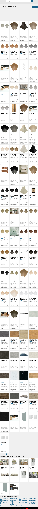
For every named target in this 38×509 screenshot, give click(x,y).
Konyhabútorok (4, 467)
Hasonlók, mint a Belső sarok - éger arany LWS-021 (32, 245)
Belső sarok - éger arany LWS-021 (32, 237)
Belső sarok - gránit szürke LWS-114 (14, 134)
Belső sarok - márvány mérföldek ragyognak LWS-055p (4, 299)
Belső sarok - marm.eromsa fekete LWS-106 (4, 135)
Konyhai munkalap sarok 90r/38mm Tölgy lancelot (33, 340)
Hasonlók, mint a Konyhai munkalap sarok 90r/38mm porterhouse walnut (13, 349)
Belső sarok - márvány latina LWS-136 (32, 135)
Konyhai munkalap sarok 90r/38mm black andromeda (24, 382)
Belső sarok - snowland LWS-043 (4, 31)
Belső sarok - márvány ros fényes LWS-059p (13, 299)
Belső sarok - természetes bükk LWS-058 (13, 52)
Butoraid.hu (3, 1)
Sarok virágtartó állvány (23, 500)
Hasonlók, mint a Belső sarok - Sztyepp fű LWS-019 (4, 245)
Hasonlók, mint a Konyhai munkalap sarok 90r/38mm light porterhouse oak (33, 390)
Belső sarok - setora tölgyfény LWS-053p (14, 155)
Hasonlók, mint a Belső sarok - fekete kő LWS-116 (13, 184)
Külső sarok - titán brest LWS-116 (32, 155)
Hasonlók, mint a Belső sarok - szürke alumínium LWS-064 (4, 122)
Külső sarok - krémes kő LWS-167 (24, 196)
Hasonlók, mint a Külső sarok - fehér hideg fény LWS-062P (23, 307)
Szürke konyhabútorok (23, 93)
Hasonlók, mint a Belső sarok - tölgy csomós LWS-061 (13, 81)
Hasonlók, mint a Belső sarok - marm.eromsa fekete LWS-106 (4, 143)
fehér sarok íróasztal (31, 422)
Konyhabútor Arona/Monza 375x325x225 (12, 503)
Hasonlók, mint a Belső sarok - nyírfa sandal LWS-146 (13, 40)
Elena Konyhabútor (32, 195)
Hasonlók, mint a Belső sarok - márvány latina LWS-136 (32, 143)
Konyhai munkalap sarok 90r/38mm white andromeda (14, 382)
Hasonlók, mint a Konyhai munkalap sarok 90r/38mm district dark (4, 370)
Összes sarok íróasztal (3, 451)
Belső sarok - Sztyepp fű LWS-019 (4, 237)
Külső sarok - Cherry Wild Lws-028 (14, 258)
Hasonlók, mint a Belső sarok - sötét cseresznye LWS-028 (32, 266)
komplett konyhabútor (3, 175)
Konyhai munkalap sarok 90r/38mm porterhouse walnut (14, 340)
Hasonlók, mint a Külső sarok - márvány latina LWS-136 (23, 143)
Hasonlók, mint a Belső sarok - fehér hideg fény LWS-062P (32, 307)
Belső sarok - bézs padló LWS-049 (4, 155)
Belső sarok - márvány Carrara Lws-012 (4, 217)
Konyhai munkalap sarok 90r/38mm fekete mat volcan (4, 423)
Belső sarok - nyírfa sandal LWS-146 (14, 31)
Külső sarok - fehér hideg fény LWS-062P (23, 299)
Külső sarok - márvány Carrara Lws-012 (13, 279)
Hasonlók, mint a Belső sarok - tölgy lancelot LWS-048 (32, 184)
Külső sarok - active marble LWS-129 (23, 155)
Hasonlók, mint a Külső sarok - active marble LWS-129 (23, 163)
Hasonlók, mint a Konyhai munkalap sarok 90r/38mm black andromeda (23, 390)
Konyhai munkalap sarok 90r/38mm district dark (4, 361)
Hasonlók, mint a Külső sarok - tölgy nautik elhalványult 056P (4, 204)
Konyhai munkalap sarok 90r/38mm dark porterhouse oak (4, 402)
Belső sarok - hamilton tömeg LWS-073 (23, 114)
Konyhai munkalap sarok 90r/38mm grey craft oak (33, 402)
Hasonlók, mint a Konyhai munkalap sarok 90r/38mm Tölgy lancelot (33, 349)
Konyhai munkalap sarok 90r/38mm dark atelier (4, 382)
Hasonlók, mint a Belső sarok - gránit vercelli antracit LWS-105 (13, 328)
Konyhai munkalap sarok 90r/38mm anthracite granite (4, 340)
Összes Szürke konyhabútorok (23, 101)
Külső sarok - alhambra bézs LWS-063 (32, 73)
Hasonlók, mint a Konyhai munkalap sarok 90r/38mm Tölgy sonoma (23, 349)
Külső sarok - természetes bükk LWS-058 (4, 52)
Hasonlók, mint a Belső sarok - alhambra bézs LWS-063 (13, 101)
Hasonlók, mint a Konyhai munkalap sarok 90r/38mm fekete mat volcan (4, 431)
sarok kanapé (22, 360)
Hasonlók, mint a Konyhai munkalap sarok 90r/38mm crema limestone (33, 370)
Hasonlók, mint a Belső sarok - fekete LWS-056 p (13, 204)
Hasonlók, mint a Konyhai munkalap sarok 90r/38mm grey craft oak (33, 411)
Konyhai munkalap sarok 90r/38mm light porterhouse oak (33, 382)
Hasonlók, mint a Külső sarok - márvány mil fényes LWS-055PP (33, 287)
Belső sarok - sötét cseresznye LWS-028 (32, 258)
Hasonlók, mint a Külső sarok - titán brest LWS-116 (32, 163)
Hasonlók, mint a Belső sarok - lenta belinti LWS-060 (32, 60)
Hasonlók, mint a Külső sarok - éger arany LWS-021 (23, 245)
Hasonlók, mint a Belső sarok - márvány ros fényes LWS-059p (13, 307)
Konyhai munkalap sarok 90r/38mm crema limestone (32, 361)
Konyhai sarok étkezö (13, 422)
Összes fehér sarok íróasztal (32, 430)
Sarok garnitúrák (4, 92)
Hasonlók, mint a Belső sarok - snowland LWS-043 (4, 40)
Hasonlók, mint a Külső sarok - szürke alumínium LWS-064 (32, 101)
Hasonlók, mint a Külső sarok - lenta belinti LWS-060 (23, 60)
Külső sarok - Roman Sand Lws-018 (23, 217)
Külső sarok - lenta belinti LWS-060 (23, 52)
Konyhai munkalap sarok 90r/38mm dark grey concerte (14, 402)
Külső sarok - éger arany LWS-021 (23, 237)
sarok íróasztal (4, 442)
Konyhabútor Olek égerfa (14, 498)
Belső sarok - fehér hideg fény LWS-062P (32, 299)
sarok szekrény (13, 113)
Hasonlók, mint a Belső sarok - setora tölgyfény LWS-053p (13, 163)
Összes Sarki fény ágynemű (13, 245)
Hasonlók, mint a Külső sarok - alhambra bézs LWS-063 (32, 81)
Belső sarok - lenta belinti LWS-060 (32, 52)
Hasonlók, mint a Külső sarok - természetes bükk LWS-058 (4, 60)
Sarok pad (3, 72)
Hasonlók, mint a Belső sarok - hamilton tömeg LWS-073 (23, 122)
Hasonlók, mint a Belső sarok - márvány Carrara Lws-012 (4, 225)
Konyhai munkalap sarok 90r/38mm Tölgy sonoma (23, 340)
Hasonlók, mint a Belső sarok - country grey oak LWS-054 (23, 287)
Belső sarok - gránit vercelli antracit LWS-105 (14, 320)
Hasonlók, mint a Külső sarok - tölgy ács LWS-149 (23, 40)
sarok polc (22, 72)
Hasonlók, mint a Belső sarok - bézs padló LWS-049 (4, 163)
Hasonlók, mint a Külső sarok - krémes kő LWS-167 (23, 204)
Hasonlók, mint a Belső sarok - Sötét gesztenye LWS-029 (4, 287)
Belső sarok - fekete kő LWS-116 (14, 175)
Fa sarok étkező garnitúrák (4, 319)
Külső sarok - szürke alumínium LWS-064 (33, 93)
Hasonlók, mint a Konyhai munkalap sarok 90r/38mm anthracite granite (4, 349)
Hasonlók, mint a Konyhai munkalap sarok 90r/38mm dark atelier (4, 390)
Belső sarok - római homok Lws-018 (32, 217)
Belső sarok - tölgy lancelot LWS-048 (32, 175)
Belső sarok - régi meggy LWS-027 (4, 258)
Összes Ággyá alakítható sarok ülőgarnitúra (23, 410)
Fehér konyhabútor (13, 216)
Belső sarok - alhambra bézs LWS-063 (13, 93)
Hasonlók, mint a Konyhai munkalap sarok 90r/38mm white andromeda (14, 390)
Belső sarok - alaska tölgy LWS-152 (33, 31)
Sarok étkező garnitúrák (31, 114)
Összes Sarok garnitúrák (3, 101)
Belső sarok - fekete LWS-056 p (14, 196)
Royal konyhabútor (32, 467)
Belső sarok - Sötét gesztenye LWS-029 (4, 278)
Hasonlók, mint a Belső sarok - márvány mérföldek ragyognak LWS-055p (4, 308)
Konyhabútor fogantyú (22, 258)
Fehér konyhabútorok (23, 175)
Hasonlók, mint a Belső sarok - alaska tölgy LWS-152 (32, 40)
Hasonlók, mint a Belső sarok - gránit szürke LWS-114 (13, 143)
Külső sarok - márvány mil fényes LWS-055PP (32, 279)
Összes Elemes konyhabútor (23, 430)
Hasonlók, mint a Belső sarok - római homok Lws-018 (32, 225)
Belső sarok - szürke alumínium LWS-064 (4, 114)
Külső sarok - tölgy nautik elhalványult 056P (4, 196)
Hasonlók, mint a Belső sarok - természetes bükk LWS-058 (13, 60)
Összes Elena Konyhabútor (32, 204)
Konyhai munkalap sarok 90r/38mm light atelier (14, 361)
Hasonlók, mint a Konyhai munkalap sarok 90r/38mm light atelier (13, 370)
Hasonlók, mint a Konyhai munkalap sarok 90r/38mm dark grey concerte (13, 411)
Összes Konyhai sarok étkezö (13, 430)
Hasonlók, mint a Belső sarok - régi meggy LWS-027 (4, 266)
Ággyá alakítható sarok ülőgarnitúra (23, 402)
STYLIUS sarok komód (23, 505)
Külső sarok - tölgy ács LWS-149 (23, 31)
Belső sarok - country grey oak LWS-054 (23, 279)
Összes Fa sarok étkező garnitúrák (3, 328)
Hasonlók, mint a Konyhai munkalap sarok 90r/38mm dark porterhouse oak (4, 411)
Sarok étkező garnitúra (32, 498)
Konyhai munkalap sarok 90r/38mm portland (32, 320)
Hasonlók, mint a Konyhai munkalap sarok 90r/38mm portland (32, 329)
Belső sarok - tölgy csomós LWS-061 (13, 72)
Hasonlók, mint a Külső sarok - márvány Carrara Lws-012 (13, 287)
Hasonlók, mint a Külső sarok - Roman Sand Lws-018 (23, 225)
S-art (21, 319)
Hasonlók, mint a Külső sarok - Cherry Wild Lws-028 (13, 266)
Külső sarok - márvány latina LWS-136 (23, 135)
